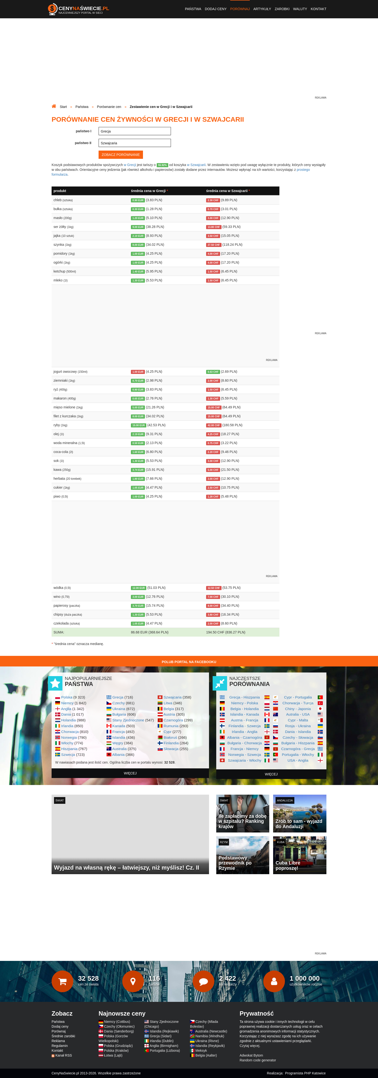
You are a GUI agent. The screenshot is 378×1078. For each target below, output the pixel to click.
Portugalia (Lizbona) (165, 1050)
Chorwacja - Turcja (298, 703)
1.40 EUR (138, 271)
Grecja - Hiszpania (244, 697)
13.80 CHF (214, 227)
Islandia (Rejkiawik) (164, 1031)
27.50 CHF (214, 244)
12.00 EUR (139, 587)
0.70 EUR (138, 380)
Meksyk (201, 1050)
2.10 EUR (138, 235)
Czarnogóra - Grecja (298, 749)
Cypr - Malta (298, 720)
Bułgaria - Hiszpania (298, 743)
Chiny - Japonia (298, 709)
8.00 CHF (213, 605)
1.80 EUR (138, 478)
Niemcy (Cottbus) (117, 1022)
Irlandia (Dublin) (162, 1041)
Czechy (118, 703)
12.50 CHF (214, 587)
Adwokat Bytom (251, 1055)
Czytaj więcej (249, 1046)
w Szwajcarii (196, 165)
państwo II (83, 143)
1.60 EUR (138, 452)
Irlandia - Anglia (244, 732)
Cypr (168, 732)
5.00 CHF (213, 469)
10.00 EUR (139, 425)
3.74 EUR (138, 469)
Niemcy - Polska (244, 703)
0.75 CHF (213, 443)
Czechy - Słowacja (298, 737)
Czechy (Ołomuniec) (119, 1026)
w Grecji (130, 165)
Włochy (67, 743)
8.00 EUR (138, 244)
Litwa (168, 703)
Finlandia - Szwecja (245, 726)
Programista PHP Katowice (305, 1073)
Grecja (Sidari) (160, 1036)
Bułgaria (119, 714)
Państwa (193, 9)
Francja (118, 732)
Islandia (118, 737)
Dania (66, 714)
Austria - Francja (244, 720)
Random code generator (258, 1060)
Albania (118, 754)
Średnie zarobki (63, 1036)
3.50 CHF (213, 235)
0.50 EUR (138, 443)
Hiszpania (69, 749)
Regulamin (60, 1046)
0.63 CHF (213, 371)
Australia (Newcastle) (211, 1031)
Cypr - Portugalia (298, 697)
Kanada (118, 726)
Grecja (117, 697)
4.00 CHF (213, 253)
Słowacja (171, 749)
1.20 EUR (138, 218)
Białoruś (170, 737)
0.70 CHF (213, 209)
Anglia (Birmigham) (163, 1046)
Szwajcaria (173, 697)
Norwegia (69, 737)
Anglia (66, 709)
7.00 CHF (213, 596)
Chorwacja (70, 732)
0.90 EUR (138, 200)
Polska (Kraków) (116, 1050)
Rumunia (171, 726)
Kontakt (318, 9)
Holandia (68, 720)
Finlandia (171, 743)
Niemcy (67, 703)
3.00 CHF (213, 218)
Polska (66, 697)
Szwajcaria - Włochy (244, 760)
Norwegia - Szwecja (244, 754)
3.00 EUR (138, 596)
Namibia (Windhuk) (210, 1036)
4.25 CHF (213, 434)
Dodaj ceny (216, 9)
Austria (169, 714)
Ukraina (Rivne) (207, 1041)
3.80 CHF (213, 614)
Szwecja (68, 754)
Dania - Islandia (298, 732)
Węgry (117, 743)
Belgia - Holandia (244, 709)
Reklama (58, 1041)
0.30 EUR (138, 209)
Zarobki (282, 9)
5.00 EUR (138, 407)
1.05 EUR (138, 487)
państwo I (83, 131)
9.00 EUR (138, 227)
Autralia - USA (298, 714)
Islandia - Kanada (244, 714)
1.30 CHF (213, 398)
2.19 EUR (138, 434)
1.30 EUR (138, 280)
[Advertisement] (189, 61)
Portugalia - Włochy (298, 754)
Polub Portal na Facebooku (189, 662)
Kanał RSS (63, 1055)
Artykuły (262, 9)
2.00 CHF (213, 380)
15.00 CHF (214, 407)
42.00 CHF (214, 425)
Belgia (169, 709)
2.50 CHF (213, 487)
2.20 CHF (213, 452)
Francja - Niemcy (244, 749)
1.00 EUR (138, 253)
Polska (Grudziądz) (118, 1046)
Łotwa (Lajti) (113, 1055)
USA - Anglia (298, 760)
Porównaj (240, 9)
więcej (130, 773)
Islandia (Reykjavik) (210, 1046)
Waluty (300, 9)
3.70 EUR (138, 605)
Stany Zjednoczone (128, 720)
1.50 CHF (213, 271)
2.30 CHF (213, 200)
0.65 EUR (138, 398)
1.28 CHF (213, 496)
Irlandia (67, 726)
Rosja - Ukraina (298, 726)
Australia (119, 749)
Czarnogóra (173, 720)
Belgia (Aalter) (206, 1055)
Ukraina (118, 709)
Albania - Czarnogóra (244, 737)
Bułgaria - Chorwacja (244, 743)
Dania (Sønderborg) (119, 1031)
